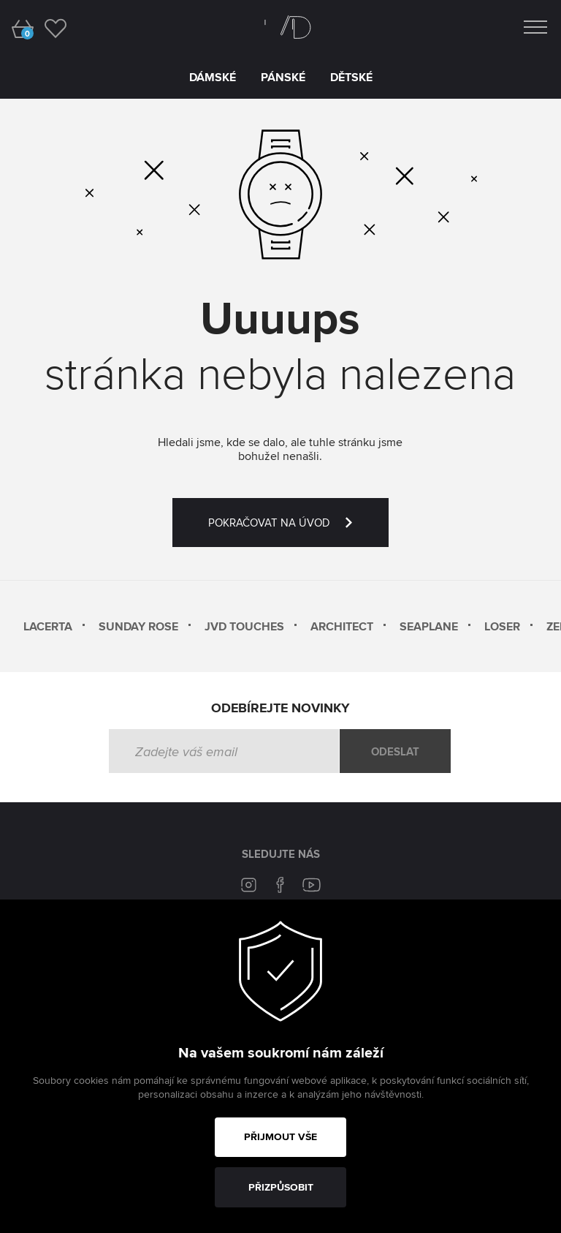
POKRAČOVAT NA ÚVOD (298, 531)
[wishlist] (55, 27)
